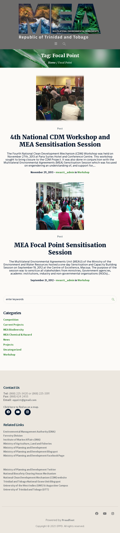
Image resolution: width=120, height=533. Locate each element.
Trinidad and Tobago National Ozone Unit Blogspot (32, 481)
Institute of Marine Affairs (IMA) (21, 439)
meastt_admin (65, 172)
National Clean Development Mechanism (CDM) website (35, 477)
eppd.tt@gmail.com (24, 400)
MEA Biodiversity (13, 329)
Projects (8, 344)
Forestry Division (12, 435)
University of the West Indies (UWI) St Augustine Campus (35, 485)
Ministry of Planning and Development (25, 447)
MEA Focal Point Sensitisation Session (60, 248)
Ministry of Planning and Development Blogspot (30, 451)
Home (52, 62)
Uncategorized (12, 349)
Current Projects (13, 324)
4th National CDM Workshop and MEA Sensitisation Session (60, 140)
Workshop (83, 172)
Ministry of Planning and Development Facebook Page (33, 455)
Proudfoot (68, 520)
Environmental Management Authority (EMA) (29, 431)
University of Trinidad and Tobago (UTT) (26, 489)
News (6, 339)
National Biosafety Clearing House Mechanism (29, 473)
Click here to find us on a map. (21, 407)
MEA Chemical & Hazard (17, 334)
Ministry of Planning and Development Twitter (29, 469)
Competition (10, 319)
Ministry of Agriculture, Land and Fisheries (27, 443)
